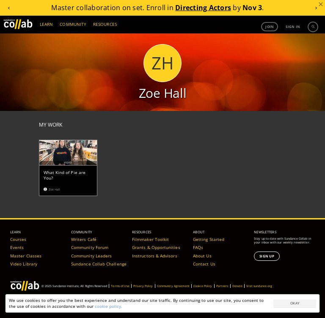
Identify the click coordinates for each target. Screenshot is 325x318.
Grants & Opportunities (156, 247)
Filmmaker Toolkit (150, 239)
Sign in (293, 26)
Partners (222, 286)
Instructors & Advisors (154, 256)
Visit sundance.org (259, 286)
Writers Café (83, 239)
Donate (237, 286)
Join (269, 26)
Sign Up (266, 256)
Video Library (23, 264)
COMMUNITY (73, 24)
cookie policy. (108, 306)
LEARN (46, 24)
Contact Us (204, 264)
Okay (294, 303)
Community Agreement (173, 286)
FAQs (198, 247)
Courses (18, 239)
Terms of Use (120, 286)
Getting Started (208, 239)
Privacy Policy (143, 286)
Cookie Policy (202, 286)
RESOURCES (105, 24)
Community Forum (89, 247)
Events (17, 247)
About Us (202, 256)
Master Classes (25, 256)
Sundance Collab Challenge (99, 264)
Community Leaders (91, 256)
